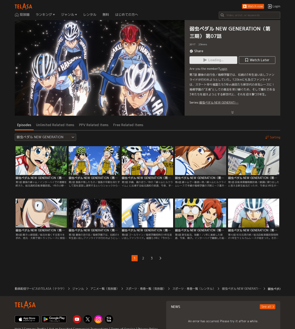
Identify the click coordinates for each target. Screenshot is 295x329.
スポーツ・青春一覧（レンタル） (193, 289)
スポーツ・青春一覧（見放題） (146, 289)
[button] (253, 6)
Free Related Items (128, 125)
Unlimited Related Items (55, 125)
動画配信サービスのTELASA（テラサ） (40, 289)
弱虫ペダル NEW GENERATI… (218, 102)
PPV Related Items (93, 125)
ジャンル (78, 289)
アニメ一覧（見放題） (104, 289)
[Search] (249, 15)
